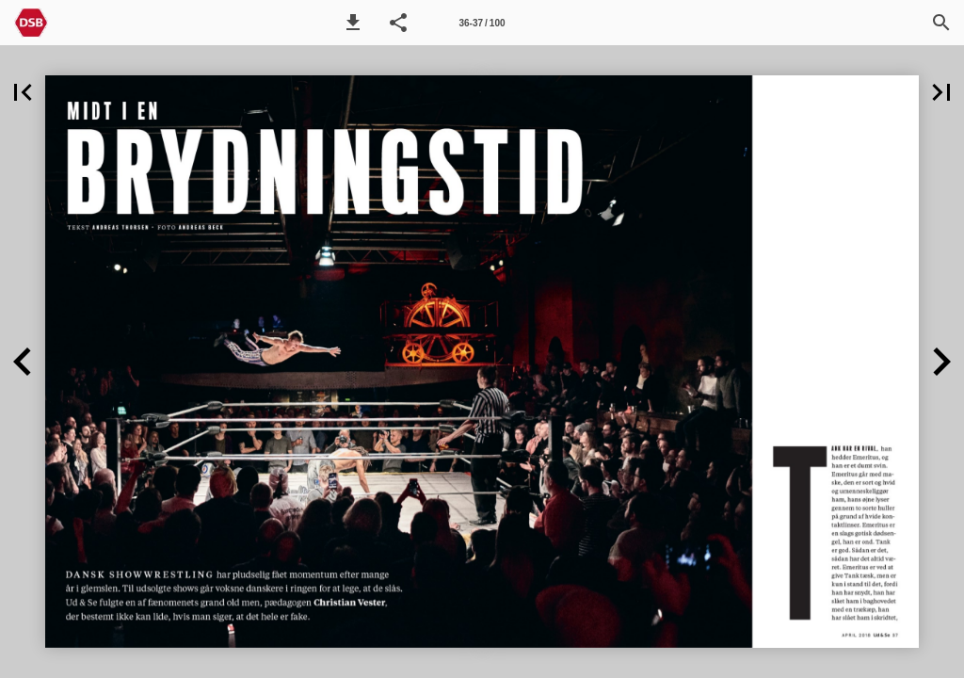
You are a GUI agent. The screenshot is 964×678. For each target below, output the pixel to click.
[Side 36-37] (482, 22)
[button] (353, 22)
